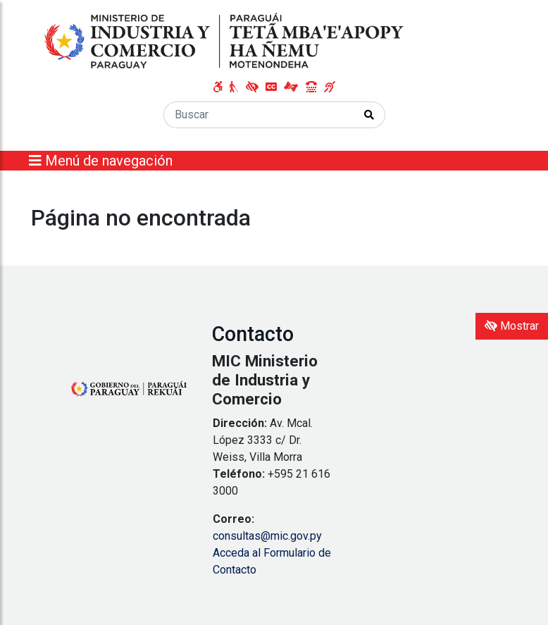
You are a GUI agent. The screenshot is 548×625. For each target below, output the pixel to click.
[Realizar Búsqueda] (369, 114)
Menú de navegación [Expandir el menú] (101, 160)
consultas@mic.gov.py (267, 536)
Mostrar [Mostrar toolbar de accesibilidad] (512, 326)
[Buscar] (258, 114)
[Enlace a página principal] (225, 41)
